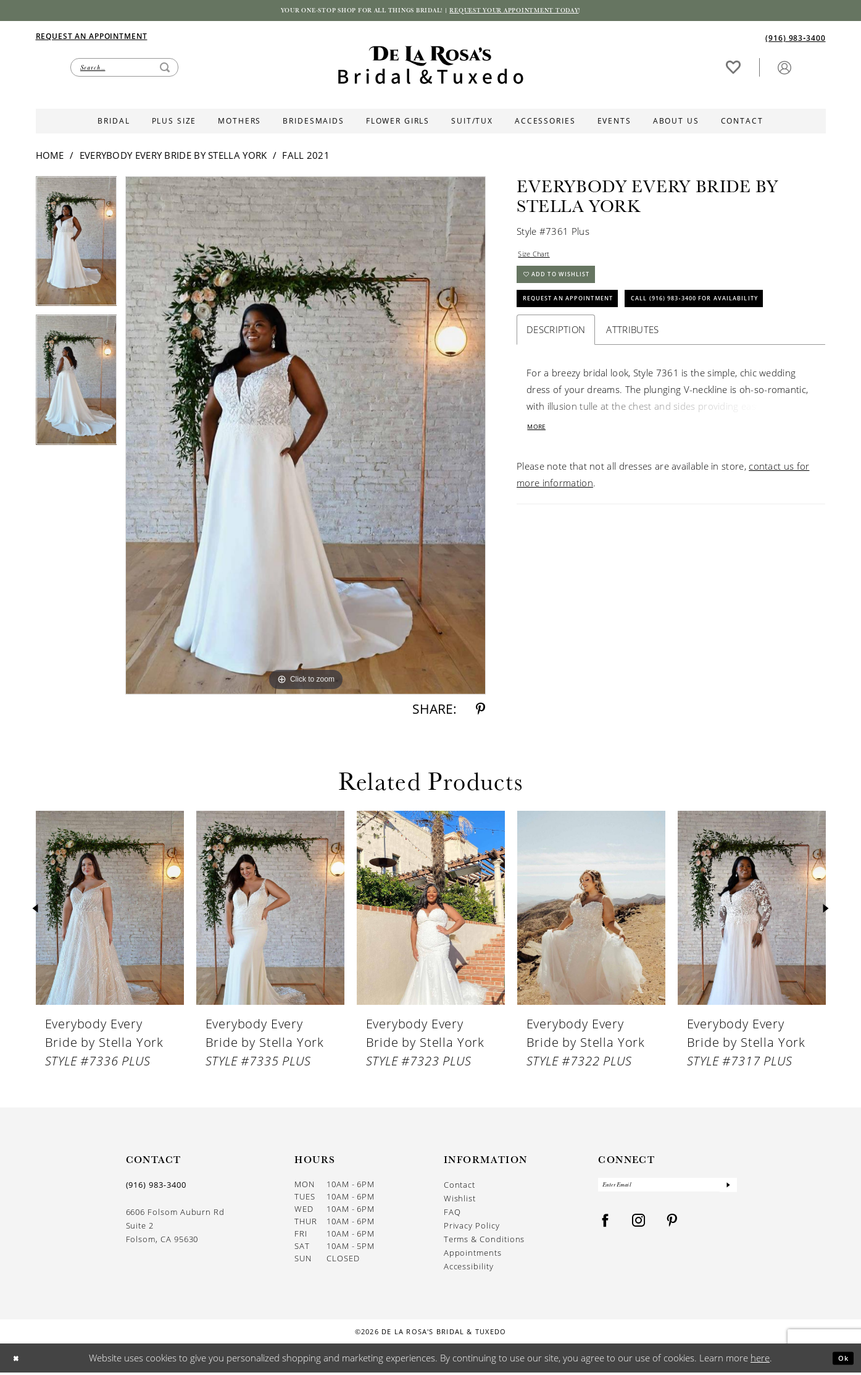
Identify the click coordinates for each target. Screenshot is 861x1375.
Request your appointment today (545, 11)
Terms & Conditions (484, 1242)
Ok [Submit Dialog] (839, 1360)
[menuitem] (233, 38)
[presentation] (110, 911)
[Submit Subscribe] (727, 1190)
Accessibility (469, 1269)
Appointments (473, 1255)
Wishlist (460, 1201)
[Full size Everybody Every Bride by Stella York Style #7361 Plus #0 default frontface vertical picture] (305, 438)
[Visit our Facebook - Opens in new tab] (605, 1229)
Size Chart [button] (540, 259)
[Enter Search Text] (124, 70)
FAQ (452, 1214)
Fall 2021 (306, 158)
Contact (460, 1187)
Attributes (632, 385)
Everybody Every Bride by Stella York (173, 158)
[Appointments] (91, 38)
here (760, 1360)
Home (50, 158)
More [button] (541, 485)
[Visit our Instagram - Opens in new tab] (638, 1229)
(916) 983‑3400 (156, 1187)
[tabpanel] (76, 248)
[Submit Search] (164, 70)
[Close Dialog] (18, 1360)
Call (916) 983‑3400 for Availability (611, 351)
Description (555, 385)
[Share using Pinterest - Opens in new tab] (480, 712)
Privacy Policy (472, 1228)
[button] (784, 69)
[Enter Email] (667, 1190)
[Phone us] (795, 40)
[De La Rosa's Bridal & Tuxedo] (430, 67)
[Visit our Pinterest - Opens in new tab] (672, 1229)
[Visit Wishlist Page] (733, 69)
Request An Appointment (585, 319)
